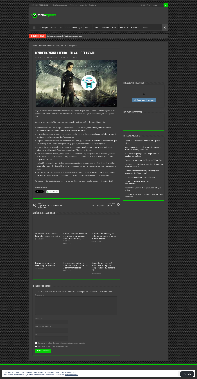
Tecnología (43, 27)
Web (37, 335)
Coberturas (146, 27)
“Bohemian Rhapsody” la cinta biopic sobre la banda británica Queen (104, 236)
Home (35, 46)
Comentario (39, 295)
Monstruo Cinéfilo (49, 122)
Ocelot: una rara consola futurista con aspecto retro (64, 36)
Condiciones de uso (60, 5)
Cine (60, 27)
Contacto (92, 5)
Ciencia (96, 27)
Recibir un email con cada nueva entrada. (53, 346)
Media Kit (83, 5)
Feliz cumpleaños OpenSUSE (101, 204)
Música (53, 27)
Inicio (34, 27)
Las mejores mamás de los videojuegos (140, 177)
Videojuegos (77, 27)
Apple (67, 27)
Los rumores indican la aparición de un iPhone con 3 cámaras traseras (75, 265)
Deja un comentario (70, 57)
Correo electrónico (43, 327)
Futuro (114, 27)
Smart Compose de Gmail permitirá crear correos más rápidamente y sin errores (75, 237)
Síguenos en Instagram (144, 100)
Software (105, 27)
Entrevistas (124, 27)
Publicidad (73, 5)
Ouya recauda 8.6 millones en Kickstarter (51, 206)
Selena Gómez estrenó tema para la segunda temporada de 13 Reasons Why (103, 266)
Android (88, 27)
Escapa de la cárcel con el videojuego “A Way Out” (46, 264)
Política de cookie (71, 375)
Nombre (39, 318)
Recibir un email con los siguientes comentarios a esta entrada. (61, 343)
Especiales (135, 27)
